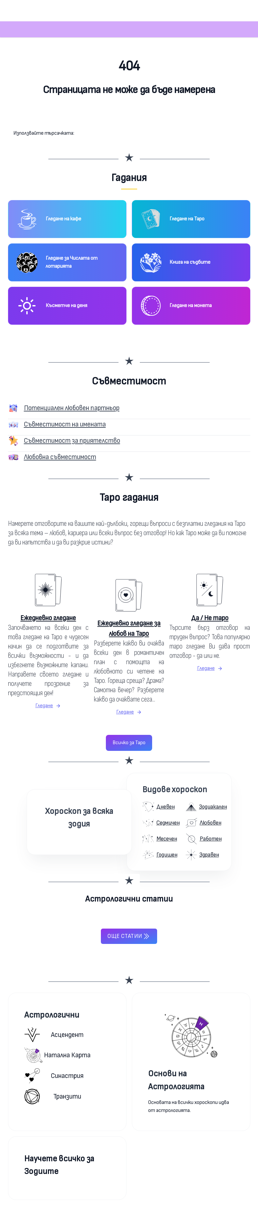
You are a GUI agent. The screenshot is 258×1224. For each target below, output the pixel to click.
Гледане (48, 706)
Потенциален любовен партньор (72, 408)
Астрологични (51, 1015)
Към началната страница (129, 116)
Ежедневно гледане (48, 618)
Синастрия (54, 1075)
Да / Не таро (209, 618)
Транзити (52, 1096)
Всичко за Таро (129, 743)
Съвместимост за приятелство (72, 440)
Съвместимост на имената (65, 424)
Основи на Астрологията (176, 1080)
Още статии (129, 936)
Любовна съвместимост (60, 457)
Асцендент (54, 1034)
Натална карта (57, 1055)
